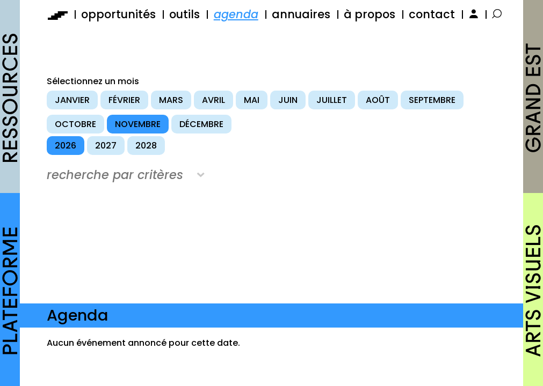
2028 (146, 145)
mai (251, 100)
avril (213, 100)
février (124, 100)
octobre (75, 124)
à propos (369, 14)
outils (184, 14)
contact (432, 14)
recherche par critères (115, 174)
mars (171, 100)
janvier (72, 100)
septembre (432, 100)
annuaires (301, 14)
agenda (236, 14)
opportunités (118, 14)
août (378, 100)
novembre (138, 124)
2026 (65, 145)
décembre (201, 124)
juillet (331, 100)
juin (288, 100)
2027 (106, 145)
